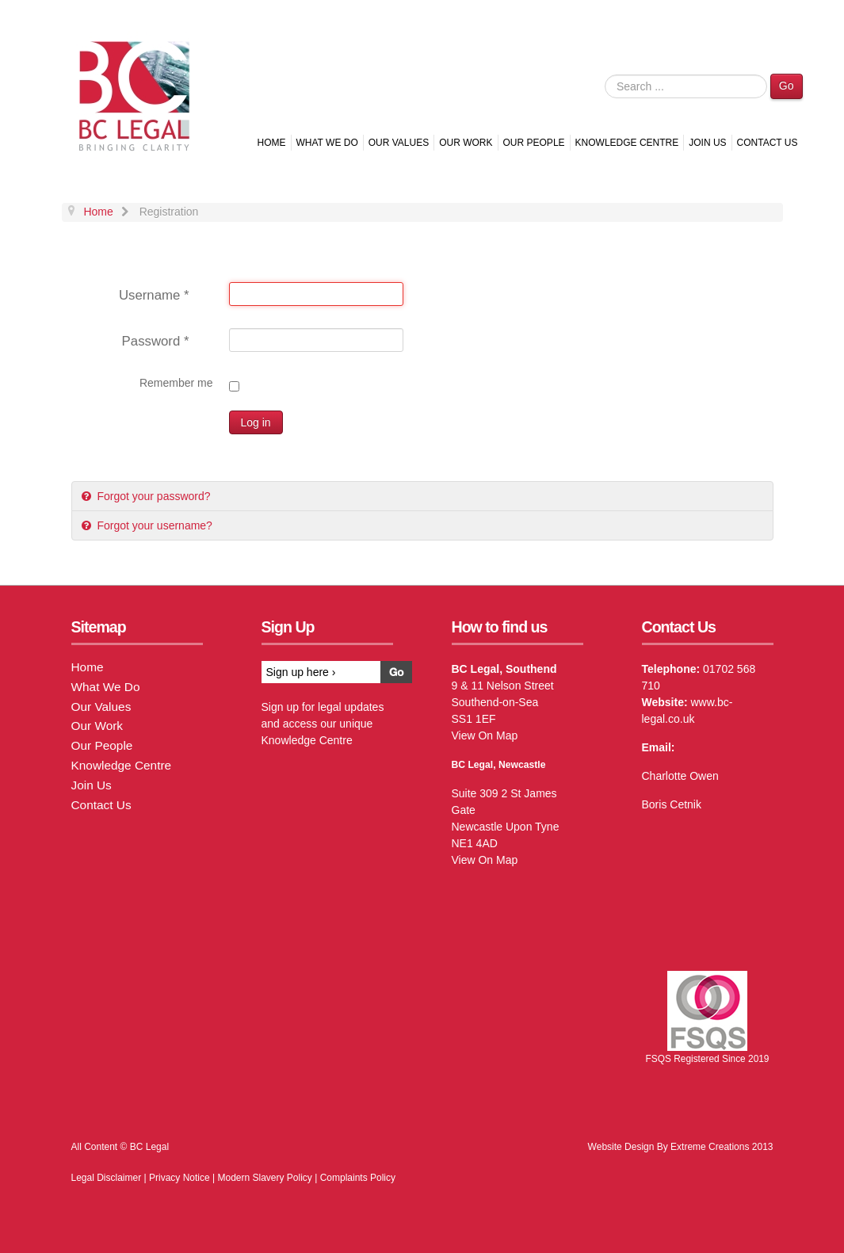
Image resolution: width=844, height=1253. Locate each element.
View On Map (485, 735)
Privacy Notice (179, 1177)
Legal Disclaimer (106, 1177)
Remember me (176, 382)
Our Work (465, 142)
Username (154, 295)
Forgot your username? (153, 525)
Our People (534, 142)
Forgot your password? (152, 496)
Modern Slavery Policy (264, 1177)
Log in (256, 422)
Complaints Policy (357, 1177)
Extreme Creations (709, 1146)
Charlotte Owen (680, 776)
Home (272, 142)
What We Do (327, 142)
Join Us (707, 142)
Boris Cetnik (671, 804)
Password (155, 341)
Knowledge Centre (627, 142)
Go (786, 85)
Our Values (399, 142)
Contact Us (767, 142)
